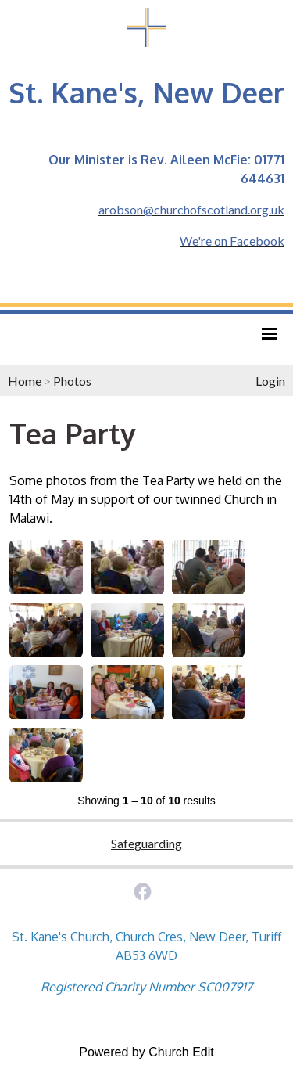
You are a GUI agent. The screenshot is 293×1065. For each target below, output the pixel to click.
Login (270, 380)
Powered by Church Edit (146, 1052)
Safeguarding (146, 843)
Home (24, 380)
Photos (72, 380)
